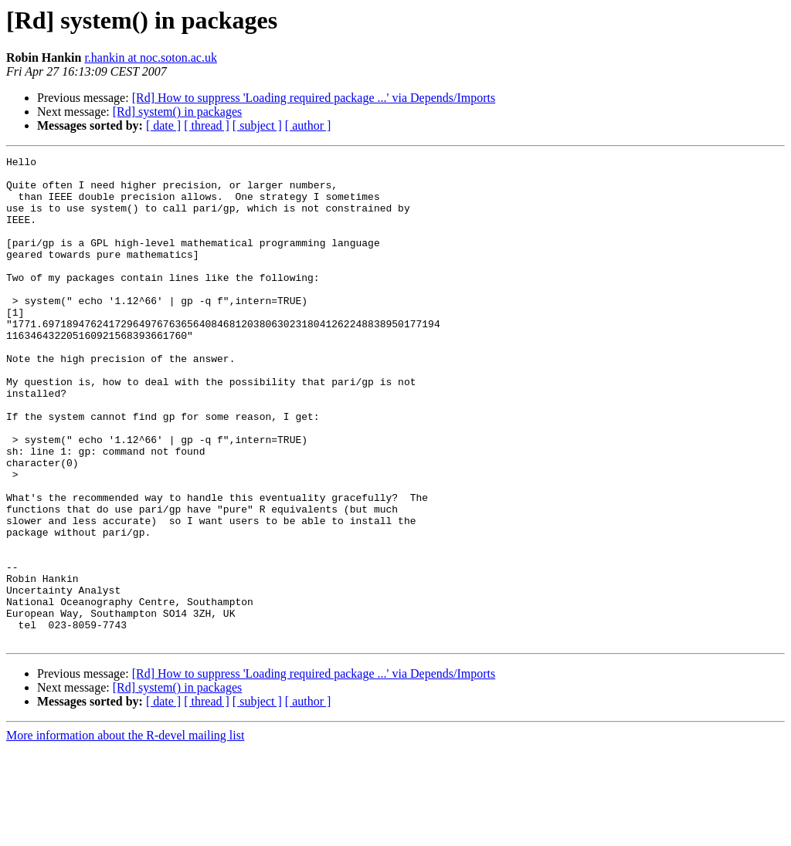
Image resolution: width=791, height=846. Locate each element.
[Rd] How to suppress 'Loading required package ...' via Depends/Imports (314, 97)
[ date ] (163, 125)
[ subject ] (257, 125)
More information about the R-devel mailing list (125, 832)
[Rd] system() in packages (178, 111)
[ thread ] (206, 125)
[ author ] (308, 125)
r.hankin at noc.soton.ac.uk (150, 57)
